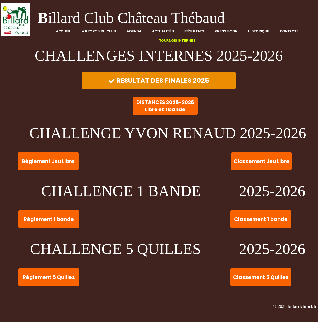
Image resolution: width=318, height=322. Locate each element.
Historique (258, 31)
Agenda (134, 31)
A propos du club (99, 31)
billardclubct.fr (302, 306)
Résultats (194, 31)
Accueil (63, 31)
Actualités (163, 31)
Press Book (226, 31)
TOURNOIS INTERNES (177, 40)
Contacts (289, 31)
